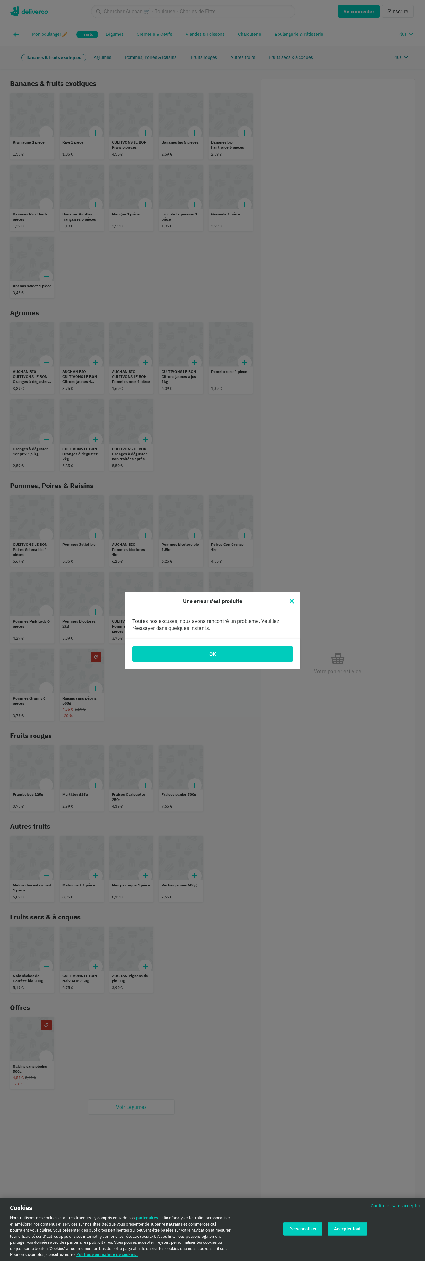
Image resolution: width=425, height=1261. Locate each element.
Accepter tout (347, 1231)
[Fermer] (291, 601)
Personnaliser (302, 1231)
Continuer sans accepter (395, 1208)
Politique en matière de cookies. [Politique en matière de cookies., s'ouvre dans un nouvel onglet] (107, 1257)
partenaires (147, 1220)
